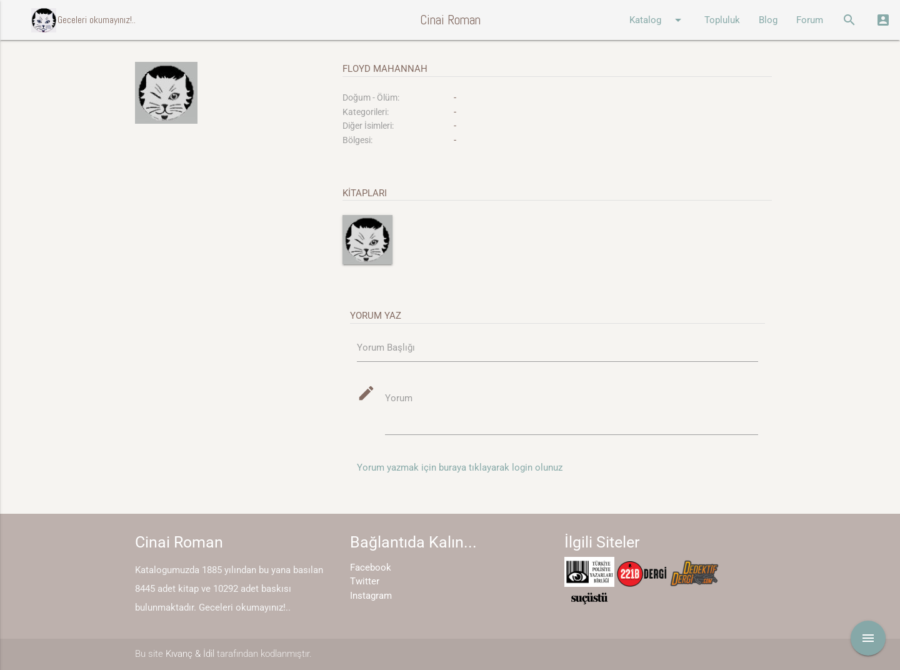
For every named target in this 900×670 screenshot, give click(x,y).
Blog (768, 20)
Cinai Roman (450, 19)
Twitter (364, 581)
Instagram (371, 595)
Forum (809, 20)
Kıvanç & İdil (190, 653)
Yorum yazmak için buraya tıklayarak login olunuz (459, 467)
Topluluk (722, 20)
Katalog (657, 20)
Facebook (370, 567)
